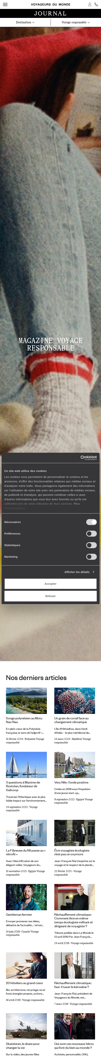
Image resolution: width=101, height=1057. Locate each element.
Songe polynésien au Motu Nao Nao (24, 720)
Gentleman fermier (19, 914)
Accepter (50, 583)
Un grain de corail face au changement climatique (71, 720)
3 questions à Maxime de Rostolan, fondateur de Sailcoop (23, 786)
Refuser (50, 596)
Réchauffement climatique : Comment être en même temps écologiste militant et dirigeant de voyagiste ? (73, 920)
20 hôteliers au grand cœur (24, 983)
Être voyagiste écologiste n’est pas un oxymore (71, 852)
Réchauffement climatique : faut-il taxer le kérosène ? (73, 985)
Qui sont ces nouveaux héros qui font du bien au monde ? (74, 1045)
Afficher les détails (76, 572)
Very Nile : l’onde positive (71, 782)
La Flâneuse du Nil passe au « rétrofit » (26, 852)
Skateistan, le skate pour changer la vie (23, 1045)
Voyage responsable (82, 943)
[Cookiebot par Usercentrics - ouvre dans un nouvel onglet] (80, 458)
